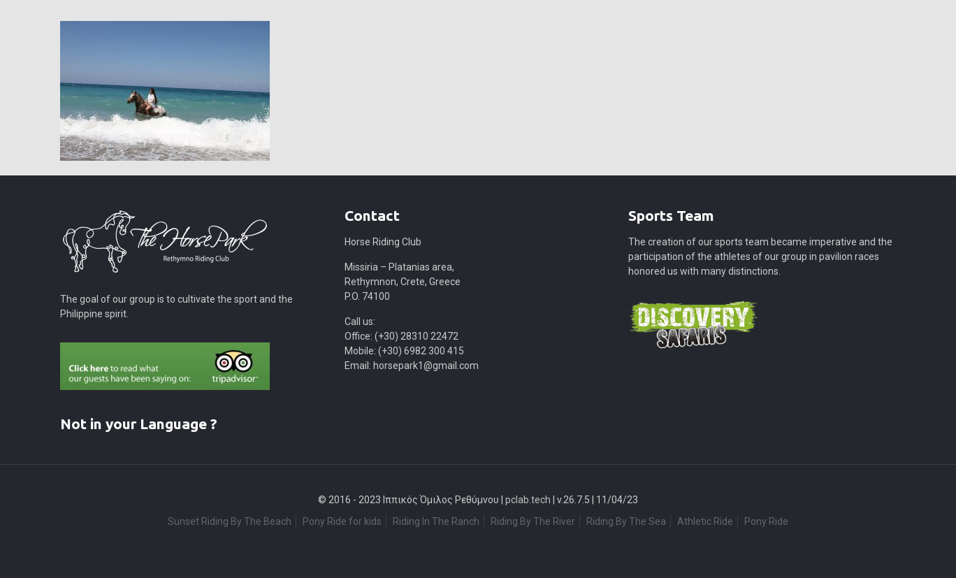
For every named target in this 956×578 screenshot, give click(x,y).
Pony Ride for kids (342, 521)
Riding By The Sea (626, 521)
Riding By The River (533, 521)
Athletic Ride (705, 521)
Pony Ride (766, 521)
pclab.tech (528, 499)
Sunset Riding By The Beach (229, 521)
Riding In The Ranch (436, 521)
